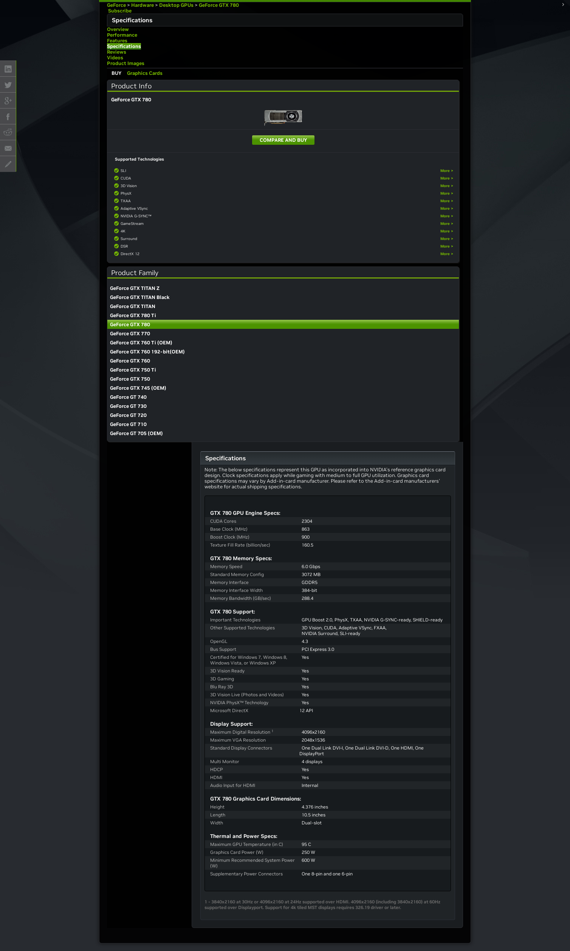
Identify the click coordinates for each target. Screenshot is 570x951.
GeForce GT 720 (128, 415)
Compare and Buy (283, 140)
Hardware (142, 5)
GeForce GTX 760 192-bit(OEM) (147, 351)
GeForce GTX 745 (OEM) (138, 388)
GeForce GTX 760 (130, 361)
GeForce (116, 5)
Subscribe (119, 11)
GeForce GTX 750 (130, 379)
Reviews (116, 52)
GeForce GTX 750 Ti (133, 370)
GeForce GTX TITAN (132, 306)
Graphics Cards (145, 73)
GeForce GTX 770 (130, 333)
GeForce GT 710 (128, 424)
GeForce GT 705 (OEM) (136, 433)
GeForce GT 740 (128, 397)
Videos (115, 57)
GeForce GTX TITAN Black (140, 297)
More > (446, 170)
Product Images (125, 63)
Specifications (124, 46)
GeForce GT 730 (128, 406)
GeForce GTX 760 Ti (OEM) (141, 342)
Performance (122, 35)
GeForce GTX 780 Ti (133, 315)
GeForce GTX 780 (219, 5)
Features (117, 40)
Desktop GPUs (176, 5)
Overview (118, 29)
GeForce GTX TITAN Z (135, 288)
